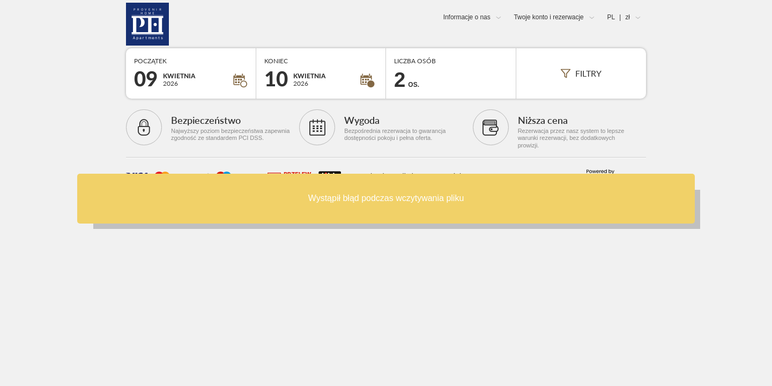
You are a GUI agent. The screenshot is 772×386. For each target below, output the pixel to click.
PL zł (618, 17)
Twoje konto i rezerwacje (548, 17)
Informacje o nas (467, 17)
